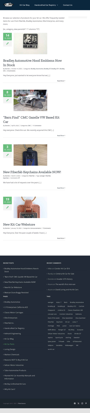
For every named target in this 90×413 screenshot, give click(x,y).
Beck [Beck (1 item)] (65, 302)
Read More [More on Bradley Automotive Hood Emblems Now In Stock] (60, 81)
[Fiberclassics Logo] (8, 3)
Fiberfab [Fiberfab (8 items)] (51, 322)
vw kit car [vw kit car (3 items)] (51, 349)
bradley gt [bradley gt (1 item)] (51, 306)
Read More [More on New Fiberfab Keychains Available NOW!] (60, 188)
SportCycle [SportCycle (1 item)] (59, 338)
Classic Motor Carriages (13, 312)
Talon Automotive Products (15, 370)
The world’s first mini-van (65, 284)
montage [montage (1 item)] (51, 326)
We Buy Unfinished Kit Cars (15, 384)
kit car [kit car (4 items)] (67, 322)
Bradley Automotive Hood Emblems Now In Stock (21, 270)
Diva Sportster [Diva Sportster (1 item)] (81, 318)
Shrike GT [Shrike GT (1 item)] (77, 334)
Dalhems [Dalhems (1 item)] (78, 314)
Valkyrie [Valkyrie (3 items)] (50, 345)
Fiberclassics (22, 403)
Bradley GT (47, 69)
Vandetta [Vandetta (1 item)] (59, 345)
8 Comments (11, 71)
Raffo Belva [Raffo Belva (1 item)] (52, 330)
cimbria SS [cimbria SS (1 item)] (61, 310)
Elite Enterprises (10, 318)
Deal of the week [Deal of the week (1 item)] (54, 318)
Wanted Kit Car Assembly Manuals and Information (19, 377)
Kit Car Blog (9, 339)
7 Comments (47, 228)
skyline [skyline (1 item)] (50, 338)
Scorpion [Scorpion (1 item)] (80, 330)
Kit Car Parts (9, 344)
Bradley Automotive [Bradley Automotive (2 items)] (77, 302)
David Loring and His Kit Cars (67, 289)
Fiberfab (48, 176)
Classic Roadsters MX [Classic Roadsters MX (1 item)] (75, 310)
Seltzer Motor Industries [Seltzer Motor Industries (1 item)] (56, 334)
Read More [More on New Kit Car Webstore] (60, 238)
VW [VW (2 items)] (77, 345)
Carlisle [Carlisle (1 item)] (81, 306)
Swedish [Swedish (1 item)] (77, 338)
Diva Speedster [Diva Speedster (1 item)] (67, 318)
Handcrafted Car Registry (14, 328)
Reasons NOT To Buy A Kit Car (16, 360)
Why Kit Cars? (9, 389)
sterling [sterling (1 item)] (68, 338)
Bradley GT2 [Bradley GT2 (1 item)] (72, 306)
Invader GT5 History (64, 279)
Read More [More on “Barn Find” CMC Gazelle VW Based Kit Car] (60, 136)
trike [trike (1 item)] (68, 341)
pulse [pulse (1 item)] (64, 326)
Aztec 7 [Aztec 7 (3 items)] (58, 302)
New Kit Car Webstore (19, 224)
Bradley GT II (55, 69)
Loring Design (9, 349)
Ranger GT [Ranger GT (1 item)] (62, 330)
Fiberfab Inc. (9, 323)
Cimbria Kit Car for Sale (65, 274)
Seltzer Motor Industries (14, 365)
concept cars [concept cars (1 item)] (52, 314)
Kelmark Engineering (12, 333)
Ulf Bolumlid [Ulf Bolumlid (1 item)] (77, 341)
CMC (29, 125)
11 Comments (37, 125)
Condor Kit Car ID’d (62, 268)
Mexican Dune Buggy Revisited (16, 292)
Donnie (7, 69)
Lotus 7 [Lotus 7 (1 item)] (74, 322)
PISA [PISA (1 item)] (58, 326)
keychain (6, 178)
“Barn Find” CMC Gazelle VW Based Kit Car (20, 277)
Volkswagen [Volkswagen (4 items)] (69, 345)
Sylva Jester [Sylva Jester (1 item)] (52, 341)
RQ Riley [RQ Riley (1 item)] (71, 330)
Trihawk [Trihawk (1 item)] (61, 341)
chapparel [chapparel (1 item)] (51, 310)
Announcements (35, 228)
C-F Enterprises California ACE (16, 307)
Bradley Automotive (37, 69)
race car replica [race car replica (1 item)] (74, 326)
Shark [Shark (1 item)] (70, 334)
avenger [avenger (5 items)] (51, 302)
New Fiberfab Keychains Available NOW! (32, 172)
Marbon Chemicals (11, 354)
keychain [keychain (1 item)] (59, 322)
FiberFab (31, 176)
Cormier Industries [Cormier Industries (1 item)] (66, 314)
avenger (42, 176)
